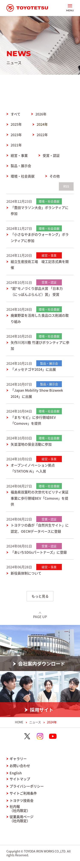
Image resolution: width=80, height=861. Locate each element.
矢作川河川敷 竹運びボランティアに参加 (40, 345)
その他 (54, 176)
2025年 (16, 124)
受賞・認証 (51, 155)
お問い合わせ (20, 766)
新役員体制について (26, 573)
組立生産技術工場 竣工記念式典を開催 (40, 264)
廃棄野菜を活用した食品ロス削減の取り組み (40, 318)
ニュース (35, 722)
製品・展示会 (21, 165)
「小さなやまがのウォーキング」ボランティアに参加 (40, 237)
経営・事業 (19, 155)
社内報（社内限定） (20, 808)
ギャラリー (18, 759)
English (16, 773)
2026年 (41, 114)
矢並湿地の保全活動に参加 (31, 444)
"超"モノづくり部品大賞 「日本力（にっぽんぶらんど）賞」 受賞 (37, 291)
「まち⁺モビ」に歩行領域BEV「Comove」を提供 (33, 420)
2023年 (16, 134)
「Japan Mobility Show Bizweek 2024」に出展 (37, 393)
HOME (19, 722)
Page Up (40, 616)
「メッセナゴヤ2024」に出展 (33, 369)
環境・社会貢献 (23, 176)
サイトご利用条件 (23, 793)
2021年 (16, 144)
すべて (15, 114)
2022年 (42, 134)
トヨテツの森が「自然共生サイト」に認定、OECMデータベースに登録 (40, 528)
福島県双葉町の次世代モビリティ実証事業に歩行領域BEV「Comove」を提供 (39, 498)
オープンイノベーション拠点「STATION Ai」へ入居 (33, 468)
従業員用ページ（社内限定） (21, 819)
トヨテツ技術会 (21, 800)
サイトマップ (20, 779)
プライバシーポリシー (27, 786)
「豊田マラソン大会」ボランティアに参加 (39, 210)
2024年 (42, 124)
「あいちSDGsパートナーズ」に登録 (39, 552)
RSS (66, 186)
